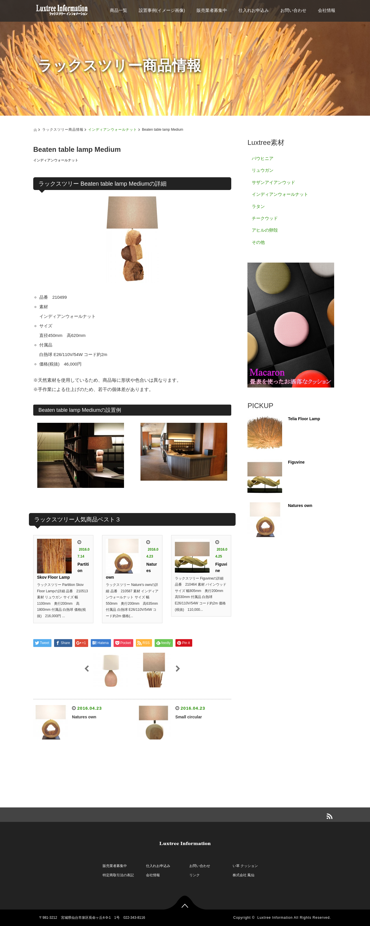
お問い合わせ (293, 10)
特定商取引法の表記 (118, 875)
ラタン (258, 206)
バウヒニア (262, 158)
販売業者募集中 (212, 10)
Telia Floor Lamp (304, 418)
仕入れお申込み (253, 10)
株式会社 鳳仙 (243, 875)
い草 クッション (245, 866)
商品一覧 (118, 10)
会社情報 (326, 10)
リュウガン (262, 170)
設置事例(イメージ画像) (162, 10)
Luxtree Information (275, 918)
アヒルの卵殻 (265, 230)
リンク (194, 875)
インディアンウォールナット (112, 130)
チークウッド (265, 218)
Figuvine (296, 462)
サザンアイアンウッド (273, 182)
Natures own (84, 717)
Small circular (188, 717)
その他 (258, 242)
